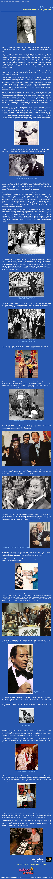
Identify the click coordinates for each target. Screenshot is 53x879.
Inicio (2, 1)
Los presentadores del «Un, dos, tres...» (12, 1)
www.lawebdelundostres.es (11, 877)
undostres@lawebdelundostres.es (39, 877)
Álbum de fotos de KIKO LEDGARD (38, 860)
